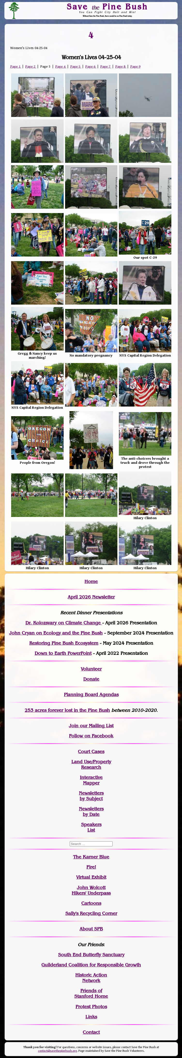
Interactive (91, 777)
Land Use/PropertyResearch (91, 764)
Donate (91, 679)
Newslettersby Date (91, 811)
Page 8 (120, 66)
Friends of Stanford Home (91, 993)
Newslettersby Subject (91, 795)
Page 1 (15, 66)
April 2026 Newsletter (91, 597)
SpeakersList (91, 827)
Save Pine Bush (107, 6)
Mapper (91, 783)
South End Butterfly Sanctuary (91, 955)
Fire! (91, 867)
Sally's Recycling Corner (91, 913)
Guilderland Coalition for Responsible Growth (91, 965)
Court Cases (91, 751)
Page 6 (90, 66)
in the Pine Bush (82, 710)
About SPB (91, 929)
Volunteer (91, 669)
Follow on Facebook (91, 736)
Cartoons (91, 903)
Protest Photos (91, 1006)
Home (91, 581)
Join (73, 726)
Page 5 (75, 66)
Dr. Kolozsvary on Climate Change (63, 623)
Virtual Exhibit (91, 877)
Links (91, 1017)
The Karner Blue (91, 857)
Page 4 (60, 66)
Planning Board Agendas (91, 694)
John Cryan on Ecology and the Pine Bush (56, 633)
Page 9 (135, 66)
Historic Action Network (91, 977)
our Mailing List (96, 726)
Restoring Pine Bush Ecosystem (63, 643)
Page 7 (105, 66)
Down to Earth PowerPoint (63, 653)
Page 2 (30, 66)
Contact (91, 1032)
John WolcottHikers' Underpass (91, 890)
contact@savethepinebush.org (57, 1051)
